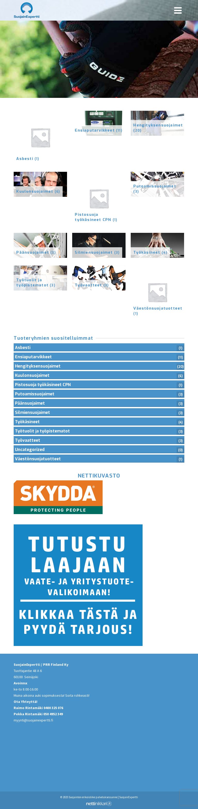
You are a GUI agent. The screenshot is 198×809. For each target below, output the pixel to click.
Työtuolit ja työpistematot (42, 431)
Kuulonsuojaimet (32, 375)
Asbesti (22, 347)
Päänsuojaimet (30, 403)
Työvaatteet (27, 440)
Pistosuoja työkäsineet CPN (43, 384)
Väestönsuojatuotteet (38, 459)
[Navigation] (177, 10)
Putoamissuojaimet (34, 394)
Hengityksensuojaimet (38, 366)
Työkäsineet (27, 421)
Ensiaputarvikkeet (33, 357)
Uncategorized (30, 449)
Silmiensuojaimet (32, 412)
